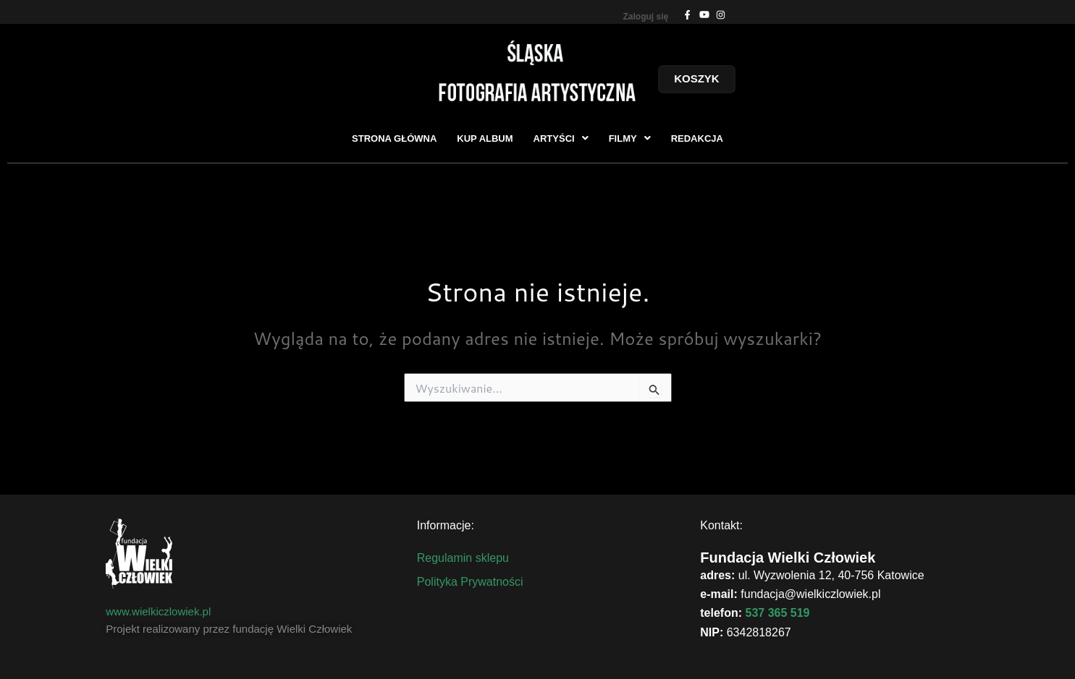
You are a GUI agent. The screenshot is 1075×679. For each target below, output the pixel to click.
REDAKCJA (697, 138)
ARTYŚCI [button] (561, 138)
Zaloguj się (646, 17)
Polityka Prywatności (470, 582)
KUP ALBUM (485, 138)
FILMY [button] (630, 138)
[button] (561, 138)
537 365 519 (778, 613)
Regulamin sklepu (463, 558)
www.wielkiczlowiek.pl (158, 611)
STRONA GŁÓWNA (394, 138)
